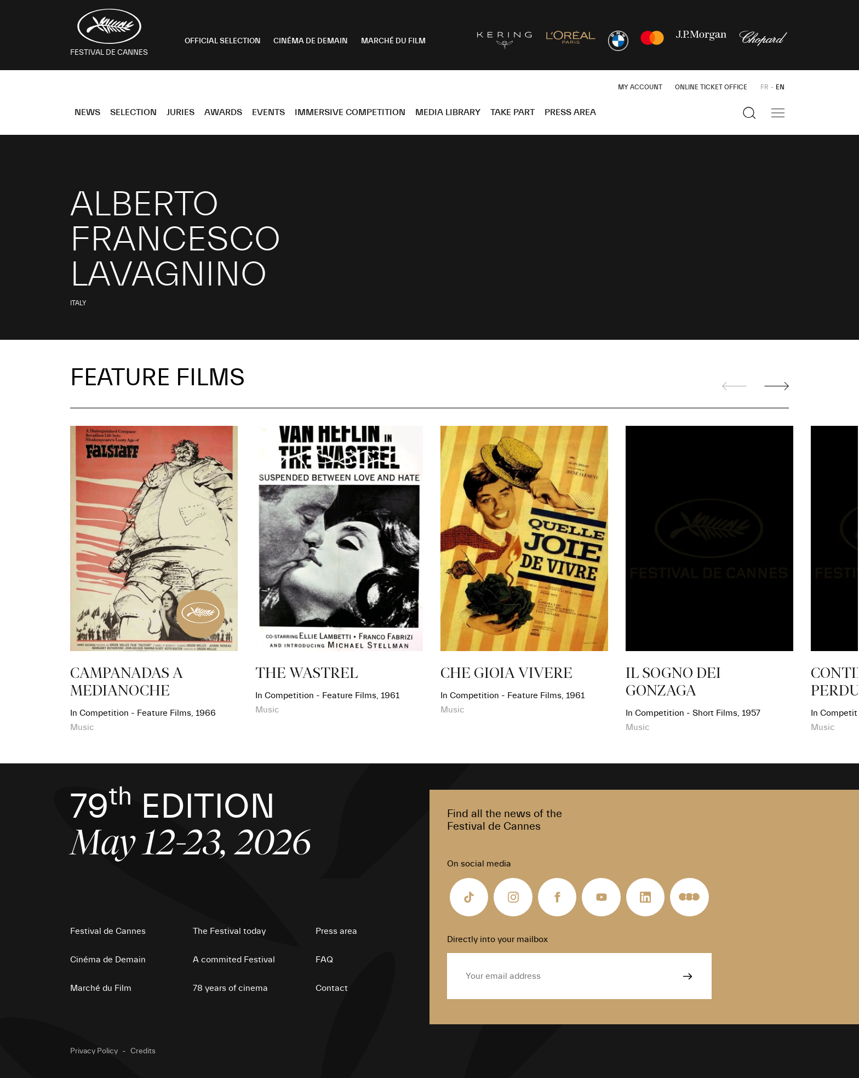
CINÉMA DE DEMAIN (310, 41)
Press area (570, 112)
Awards (223, 112)
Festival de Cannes (108, 931)
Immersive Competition (350, 112)
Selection (133, 112)
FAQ (324, 960)
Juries (180, 112)
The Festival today (229, 931)
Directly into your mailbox (497, 939)
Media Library (447, 112)
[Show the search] (749, 113)
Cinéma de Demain (108, 960)
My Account (640, 87)
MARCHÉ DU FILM (393, 41)
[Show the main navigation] (777, 112)
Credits (143, 1051)
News (87, 112)
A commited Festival (234, 960)
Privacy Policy (94, 1051)
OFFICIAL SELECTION (223, 41)
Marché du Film (100, 988)
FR (764, 87)
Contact (332, 988)
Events (268, 112)
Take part (512, 112)
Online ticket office (711, 87)
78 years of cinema (230, 988)
